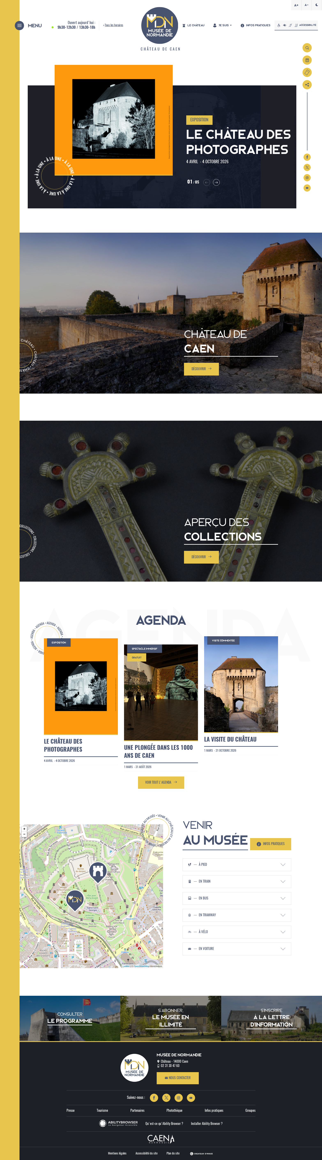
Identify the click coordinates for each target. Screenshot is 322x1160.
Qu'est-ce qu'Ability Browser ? (164, 1124)
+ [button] (24, 829)
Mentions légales (117, 1153)
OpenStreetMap (142, 966)
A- (306, 5)
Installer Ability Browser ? (207, 1124)
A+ (296, 5)
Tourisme (102, 1110)
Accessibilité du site (147, 1153)
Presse (71, 1110)
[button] (200, 182)
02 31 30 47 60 (170, 1066)
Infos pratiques (214, 1110)
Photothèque (174, 1110)
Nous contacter (178, 1078)
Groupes (250, 1110)
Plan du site (173, 1153)
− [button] (24, 834)
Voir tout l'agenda (161, 782)
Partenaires (137, 1110)
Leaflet (126, 966)
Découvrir (202, 369)
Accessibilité (296, 25)
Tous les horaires (114, 25)
